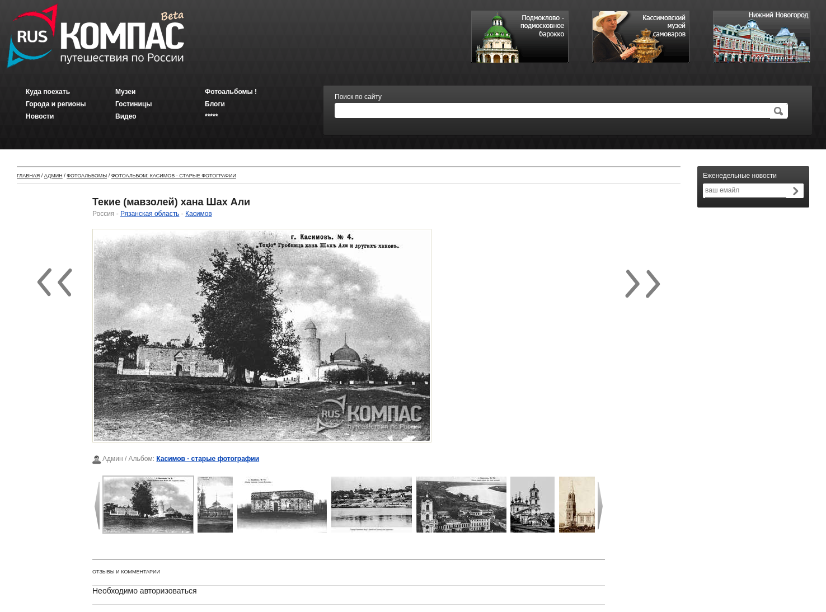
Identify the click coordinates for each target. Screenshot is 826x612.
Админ (53, 175)
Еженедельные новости (740, 176)
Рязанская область (149, 214)
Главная (28, 175)
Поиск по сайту (358, 97)
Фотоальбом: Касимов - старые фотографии (173, 175)
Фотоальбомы (87, 175)
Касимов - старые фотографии (207, 459)
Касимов (198, 214)
